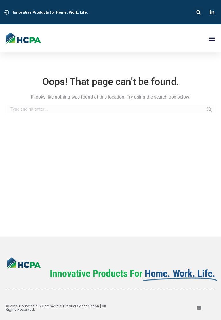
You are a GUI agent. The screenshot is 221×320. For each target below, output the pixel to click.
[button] (198, 12)
